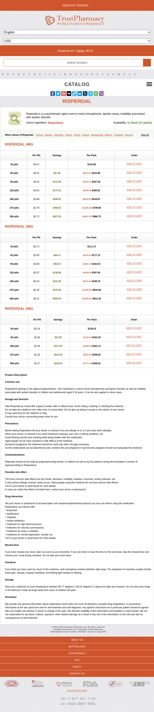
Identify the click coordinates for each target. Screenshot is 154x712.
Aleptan (48, 135)
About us (77, 640)
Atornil (77, 135)
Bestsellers (77, 646)
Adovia (39, 135)
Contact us (77, 673)
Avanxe (86, 135)
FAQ (77, 660)
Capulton (118, 135)
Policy (77, 667)
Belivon (108, 135)
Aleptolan (59, 135)
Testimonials (77, 653)
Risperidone (55, 122)
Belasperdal (97, 135)
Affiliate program (77, 691)
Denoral (129, 135)
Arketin (68, 135)
